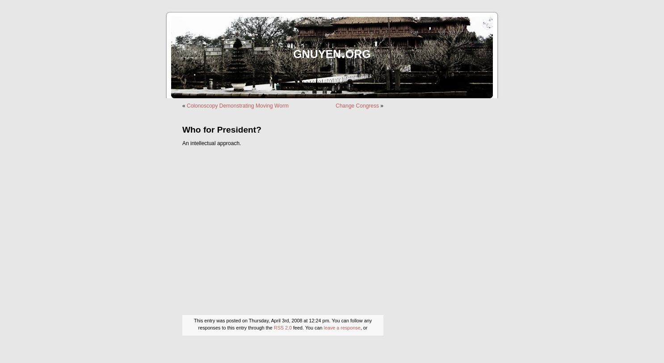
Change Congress (357, 106)
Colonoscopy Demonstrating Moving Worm (238, 106)
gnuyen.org (332, 52)
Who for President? (221, 129)
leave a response (342, 327)
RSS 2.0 (283, 327)
